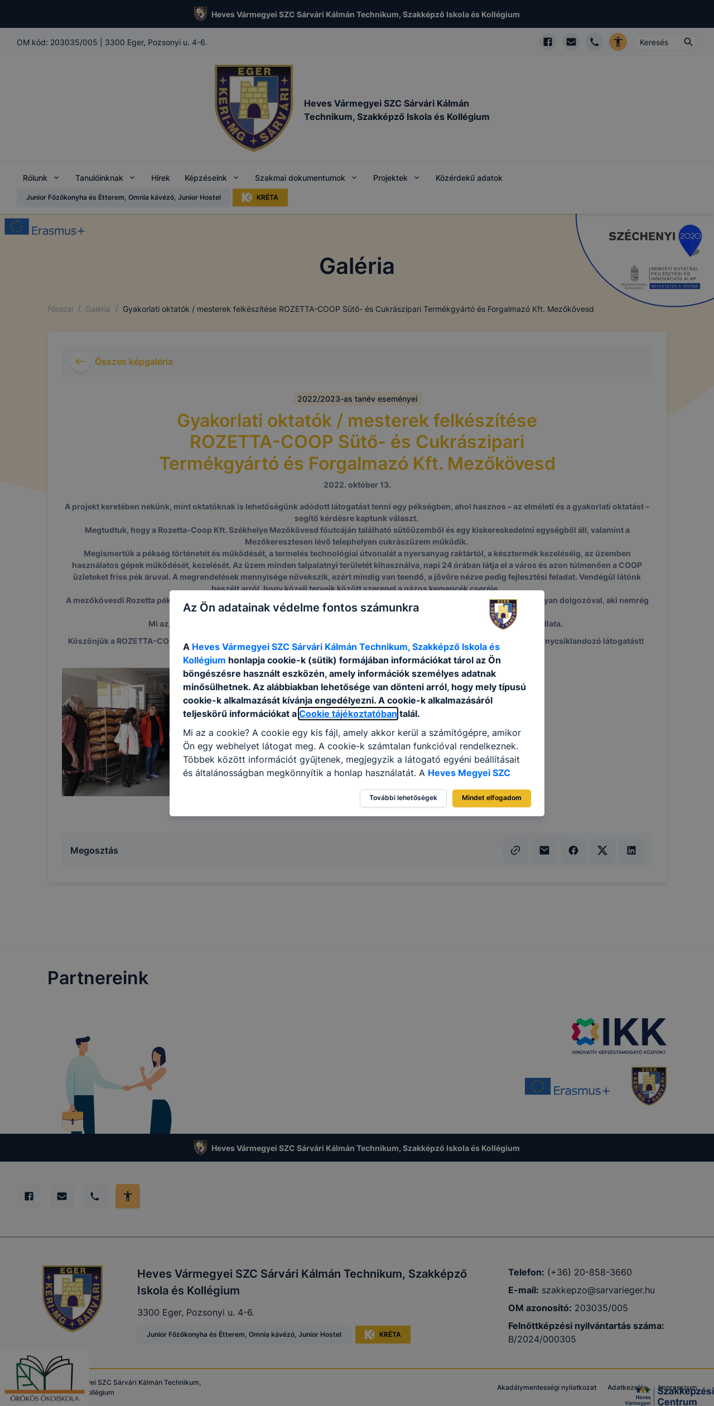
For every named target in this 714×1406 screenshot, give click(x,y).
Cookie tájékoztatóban (348, 713)
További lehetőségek (403, 797)
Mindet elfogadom (492, 797)
